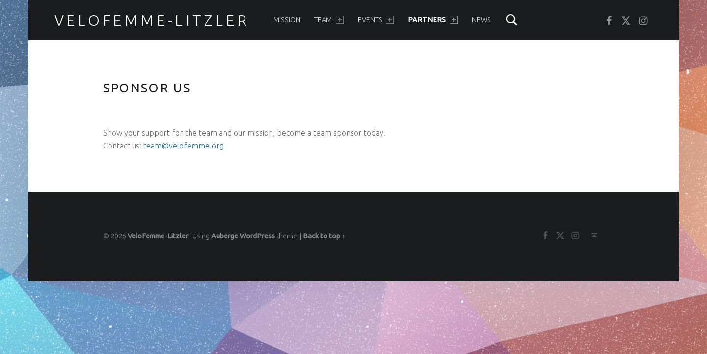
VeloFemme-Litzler (151, 20)
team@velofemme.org (183, 145)
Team (328, 20)
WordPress (257, 236)
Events (376, 20)
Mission (286, 20)
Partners (432, 20)
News (481, 20)
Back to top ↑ (324, 236)
